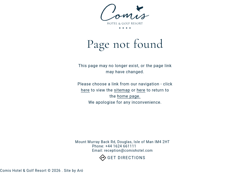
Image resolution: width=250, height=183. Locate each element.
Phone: (114, 146)
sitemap (122, 90)
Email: (122, 150)
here (85, 90)
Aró (80, 171)
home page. (129, 96)
